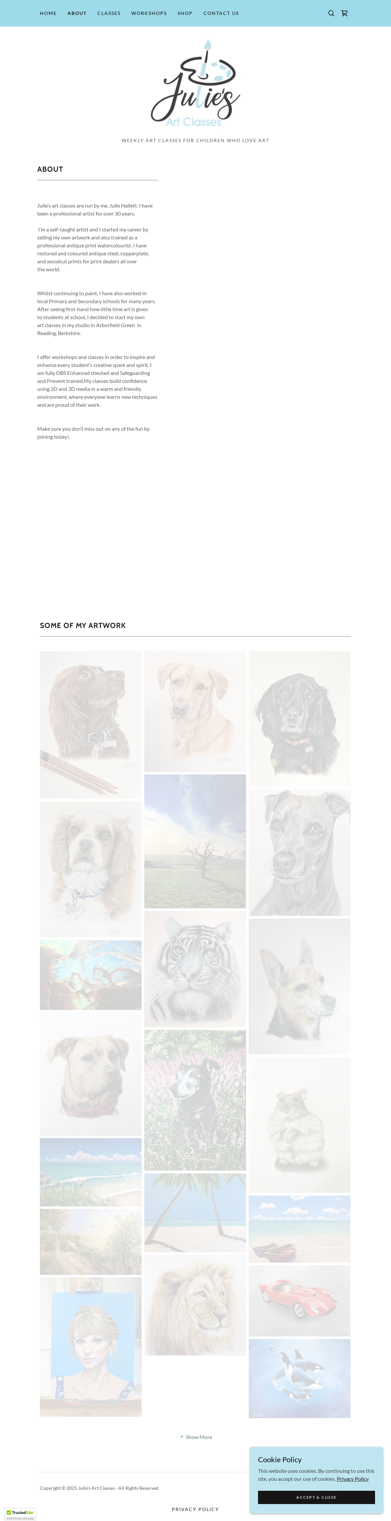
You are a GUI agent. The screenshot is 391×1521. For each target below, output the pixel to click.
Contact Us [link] (221, 13)
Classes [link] (109, 13)
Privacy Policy (353, 1478)
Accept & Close (316, 1497)
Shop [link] (185, 13)
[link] (344, 13)
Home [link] (48, 13)
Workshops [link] (149, 13)
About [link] (77, 13)
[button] (20, 1514)
